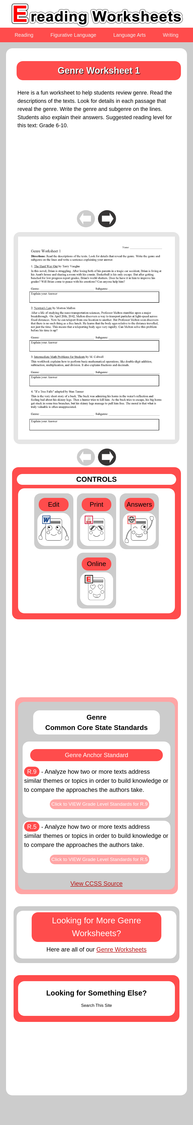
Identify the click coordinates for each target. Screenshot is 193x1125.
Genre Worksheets (121, 949)
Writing (170, 35)
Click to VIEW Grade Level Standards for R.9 (100, 804)
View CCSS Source (96, 883)
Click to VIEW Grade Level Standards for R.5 (100, 859)
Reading (24, 35)
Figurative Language (73, 35)
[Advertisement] (96, 173)
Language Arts (129, 35)
